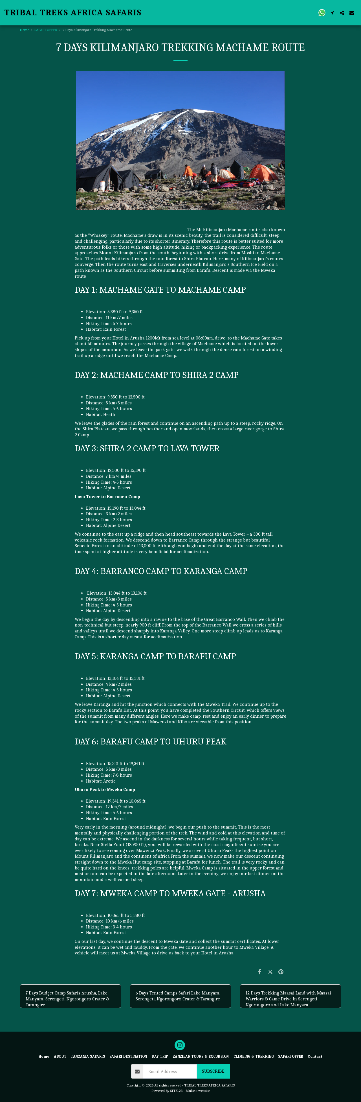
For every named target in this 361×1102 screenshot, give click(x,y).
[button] (322, 12)
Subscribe (213, 1071)
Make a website (198, 1090)
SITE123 (176, 1090)
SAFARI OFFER (45, 30)
